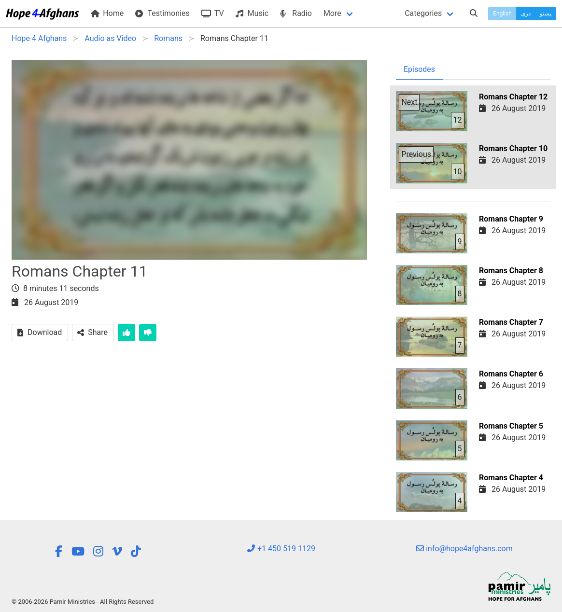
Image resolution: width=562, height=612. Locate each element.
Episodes (419, 69)
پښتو (545, 13)
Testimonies (162, 13)
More (332, 13)
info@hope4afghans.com (464, 548)
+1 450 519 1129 (281, 548)
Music (252, 13)
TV (212, 13)
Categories (423, 13)
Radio (296, 13)
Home (107, 13)
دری (526, 13)
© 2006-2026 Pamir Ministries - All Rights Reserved (83, 601)
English (502, 13)
